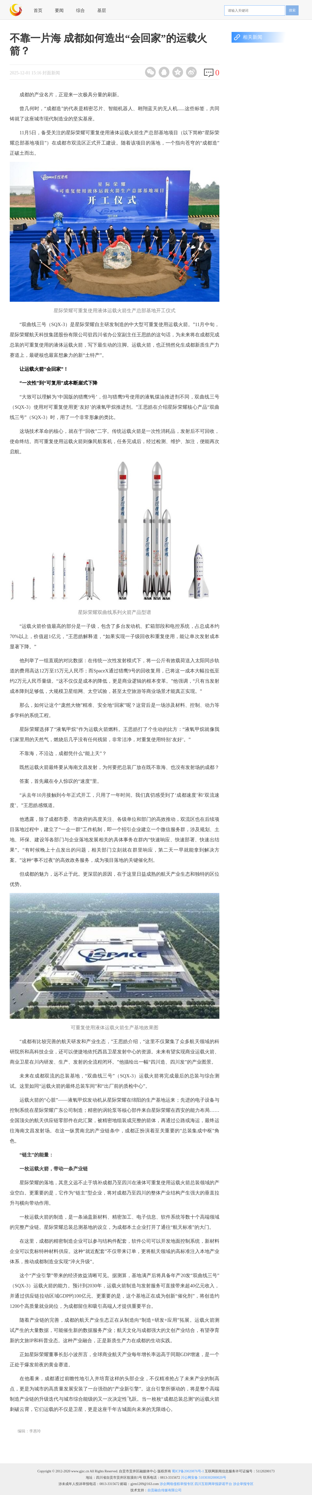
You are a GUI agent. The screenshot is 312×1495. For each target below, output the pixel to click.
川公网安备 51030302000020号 (203, 1477)
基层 (101, 10)
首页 (38, 10)
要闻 (59, 10)
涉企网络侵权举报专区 (176, 1484)
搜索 (292, 10)
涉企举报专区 (243, 1484)
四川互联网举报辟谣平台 (213, 1484)
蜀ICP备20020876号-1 (188, 1471)
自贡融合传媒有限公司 (164, 1490)
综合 (80, 10)
